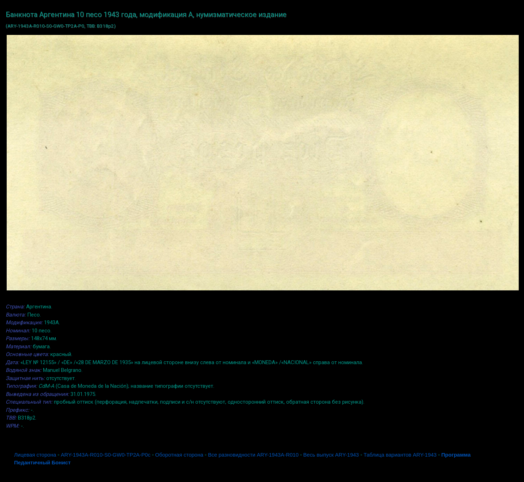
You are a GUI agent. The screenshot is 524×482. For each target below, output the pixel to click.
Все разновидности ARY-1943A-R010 (253, 455)
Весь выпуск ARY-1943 (331, 455)
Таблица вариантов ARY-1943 (400, 455)
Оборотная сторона (179, 455)
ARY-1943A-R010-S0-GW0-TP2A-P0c (105, 455)
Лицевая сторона (35, 455)
